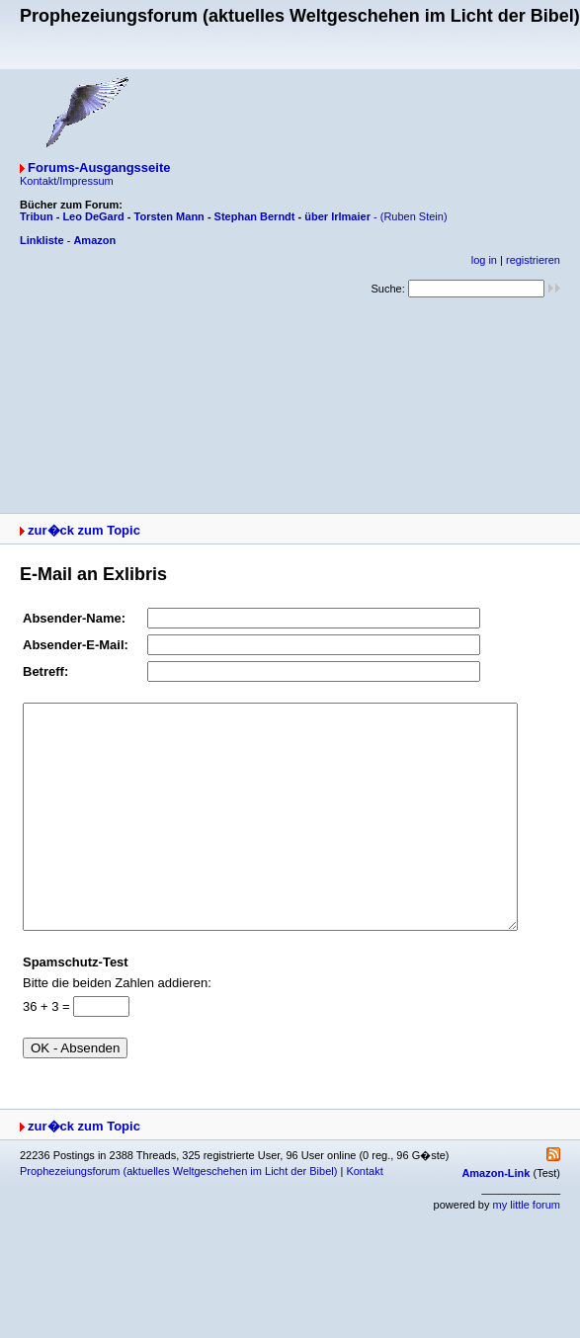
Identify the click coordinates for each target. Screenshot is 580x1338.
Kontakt (364, 1215)
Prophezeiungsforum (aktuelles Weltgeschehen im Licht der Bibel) (178, 1215)
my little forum (526, 1249)
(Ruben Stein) (414, 216)
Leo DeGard (93, 216)
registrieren (533, 260)
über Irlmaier (337, 216)
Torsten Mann (169, 216)
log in (484, 260)
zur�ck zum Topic (84, 530)
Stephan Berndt (254, 216)
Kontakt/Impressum (67, 181)
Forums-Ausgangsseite (99, 167)
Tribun (36, 216)
